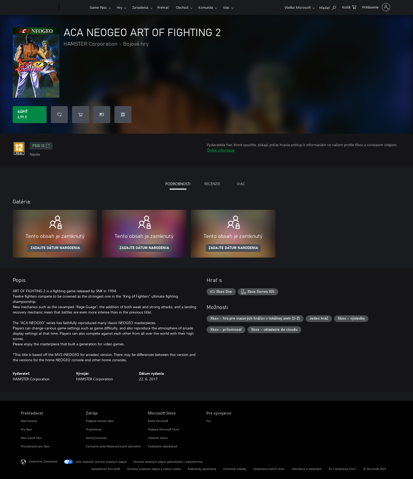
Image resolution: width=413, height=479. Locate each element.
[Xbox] (74, 7)
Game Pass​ (98, 7)
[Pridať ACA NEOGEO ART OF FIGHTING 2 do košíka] (80, 114)
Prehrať (163, 7)
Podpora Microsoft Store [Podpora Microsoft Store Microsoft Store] (163, 429)
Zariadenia (140, 7)
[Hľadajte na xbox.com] (327, 7)
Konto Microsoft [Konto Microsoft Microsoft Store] (158, 421)
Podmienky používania (202, 469)
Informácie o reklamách (307, 469)
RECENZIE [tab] (212, 183)
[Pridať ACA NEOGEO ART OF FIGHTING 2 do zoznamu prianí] (59, 114)
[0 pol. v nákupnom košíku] (349, 7)
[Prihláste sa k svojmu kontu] (375, 7)
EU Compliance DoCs (342, 469)
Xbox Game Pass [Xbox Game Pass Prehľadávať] (31, 437)
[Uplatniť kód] (122, 114)
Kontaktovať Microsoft (105, 469)
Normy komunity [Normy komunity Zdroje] (96, 437)
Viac (226, 7)
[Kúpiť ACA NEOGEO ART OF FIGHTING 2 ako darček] (101, 114)
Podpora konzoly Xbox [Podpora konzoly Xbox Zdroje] (100, 421)
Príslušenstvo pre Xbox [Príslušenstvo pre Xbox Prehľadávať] (35, 446)
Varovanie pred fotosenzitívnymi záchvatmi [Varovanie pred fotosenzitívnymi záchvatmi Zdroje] (113, 446)
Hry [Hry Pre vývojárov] (208, 421)
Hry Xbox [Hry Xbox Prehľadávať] (26, 429)
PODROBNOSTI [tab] (177, 183)
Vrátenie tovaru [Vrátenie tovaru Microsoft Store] (158, 437)
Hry (119, 7)
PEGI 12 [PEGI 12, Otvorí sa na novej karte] (41, 146)
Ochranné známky (234, 469)
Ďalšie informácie (220, 150)
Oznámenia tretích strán (269, 469)
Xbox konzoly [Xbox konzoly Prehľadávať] (29, 421)
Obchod (182, 7)
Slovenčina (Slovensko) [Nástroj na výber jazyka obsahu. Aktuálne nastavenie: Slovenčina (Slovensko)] (43, 461)
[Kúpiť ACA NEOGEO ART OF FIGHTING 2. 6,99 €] (30, 114)
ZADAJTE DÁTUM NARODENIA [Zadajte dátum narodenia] (55, 248)
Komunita (205, 7)
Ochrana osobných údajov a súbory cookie (154, 469)
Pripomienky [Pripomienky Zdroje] (93, 429)
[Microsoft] (39, 7)
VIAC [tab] (241, 183)
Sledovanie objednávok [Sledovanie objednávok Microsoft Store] (162, 446)
